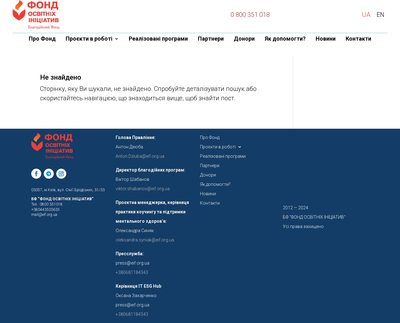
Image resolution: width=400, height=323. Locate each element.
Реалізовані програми (158, 39)
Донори (244, 39)
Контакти (358, 39)
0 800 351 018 (250, 14)
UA (366, 14)
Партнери (211, 39)
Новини (326, 39)
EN (380, 14)
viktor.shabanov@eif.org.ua (143, 188)
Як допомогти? (285, 39)
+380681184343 (132, 314)
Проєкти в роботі (89, 39)
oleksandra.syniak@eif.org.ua (145, 239)
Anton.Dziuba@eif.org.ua (140, 156)
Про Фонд (42, 39)
